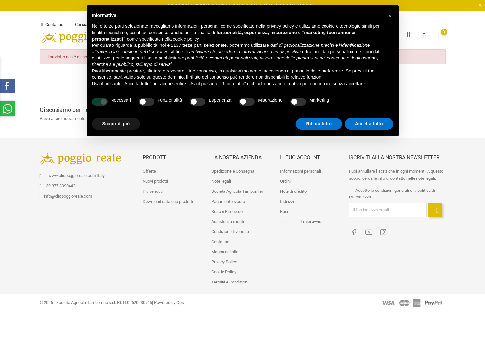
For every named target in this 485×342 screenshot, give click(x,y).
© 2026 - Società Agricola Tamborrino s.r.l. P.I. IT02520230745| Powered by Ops (112, 301)
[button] (390, 15)
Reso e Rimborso (227, 210)
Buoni (285, 210)
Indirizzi (287, 200)
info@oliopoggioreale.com (68, 194)
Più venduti (153, 190)
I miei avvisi (311, 220)
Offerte (149, 169)
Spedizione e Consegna (232, 169)
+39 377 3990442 (59, 184)
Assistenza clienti (227, 220)
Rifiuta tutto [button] (319, 123)
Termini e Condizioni (229, 280)
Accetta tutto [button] (369, 123)
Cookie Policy (223, 270)
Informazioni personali (300, 169)
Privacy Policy (224, 260)
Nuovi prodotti (155, 180)
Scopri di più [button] (116, 123)
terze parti (192, 45)
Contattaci (52, 23)
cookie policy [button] (185, 39)
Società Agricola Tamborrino (237, 190)
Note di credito (293, 190)
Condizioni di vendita (230, 230)
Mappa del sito (224, 250)
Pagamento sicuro (228, 200)
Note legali (221, 180)
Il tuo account (300, 156)
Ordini (285, 180)
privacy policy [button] (280, 26)
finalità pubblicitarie (163, 57)
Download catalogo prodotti (168, 200)
